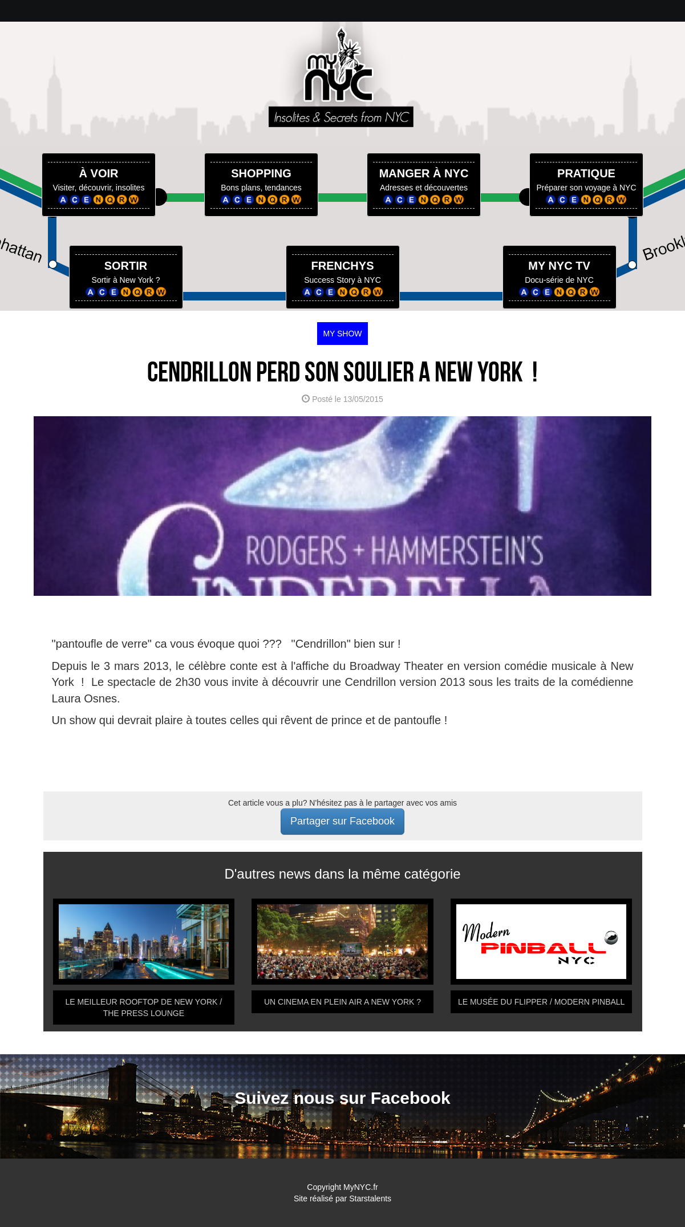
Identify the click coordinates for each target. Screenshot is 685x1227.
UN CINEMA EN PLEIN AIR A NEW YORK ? (342, 1001)
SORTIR (126, 265)
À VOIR (99, 173)
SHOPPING (261, 173)
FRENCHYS (342, 265)
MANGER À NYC (424, 173)
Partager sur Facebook (342, 821)
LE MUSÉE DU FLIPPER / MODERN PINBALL (541, 1001)
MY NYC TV (559, 265)
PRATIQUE (586, 173)
